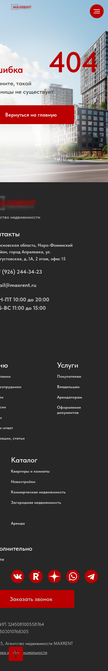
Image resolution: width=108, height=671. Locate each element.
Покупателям (69, 376)
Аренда (18, 523)
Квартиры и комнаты (30, 471)
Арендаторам (69, 397)
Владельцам (68, 386)
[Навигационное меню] (97, 11)
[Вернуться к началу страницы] (16, 654)
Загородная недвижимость (36, 502)
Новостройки (23, 481)
